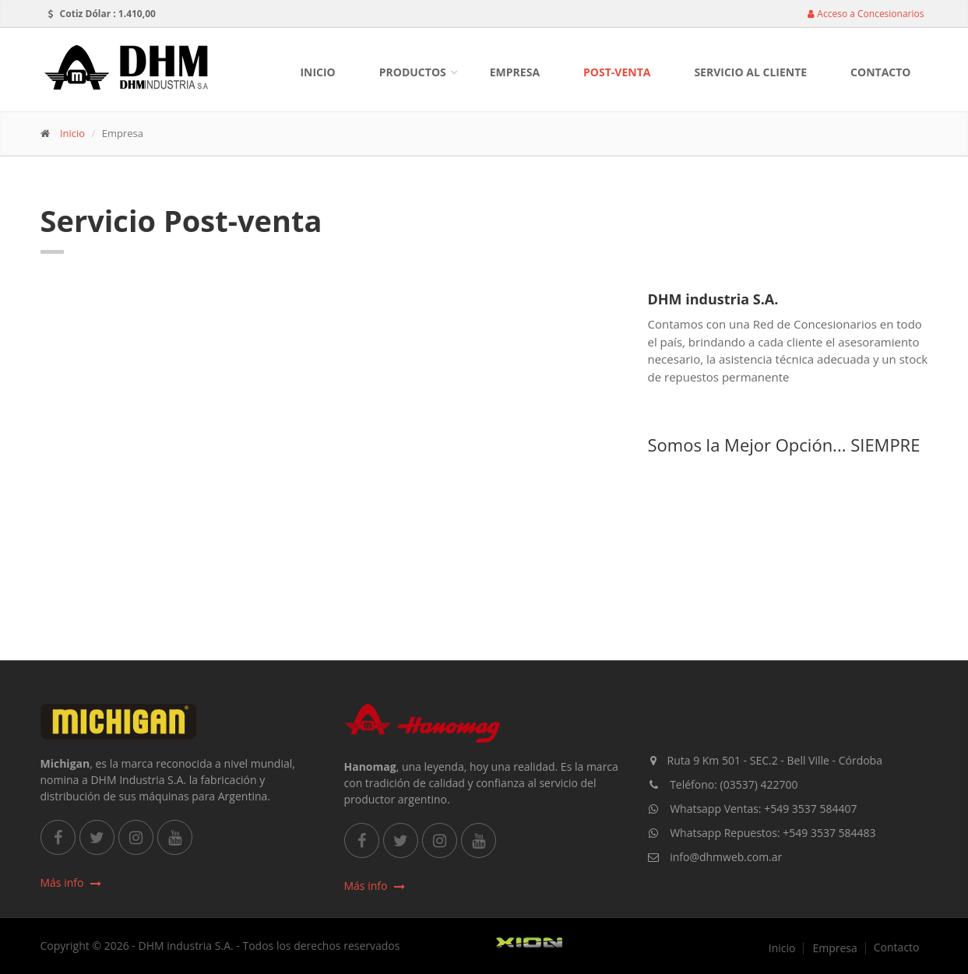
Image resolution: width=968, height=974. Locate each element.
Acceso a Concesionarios (866, 13)
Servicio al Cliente (750, 72)
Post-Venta (616, 72)
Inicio (317, 72)
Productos (412, 72)
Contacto (880, 72)
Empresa (515, 72)
